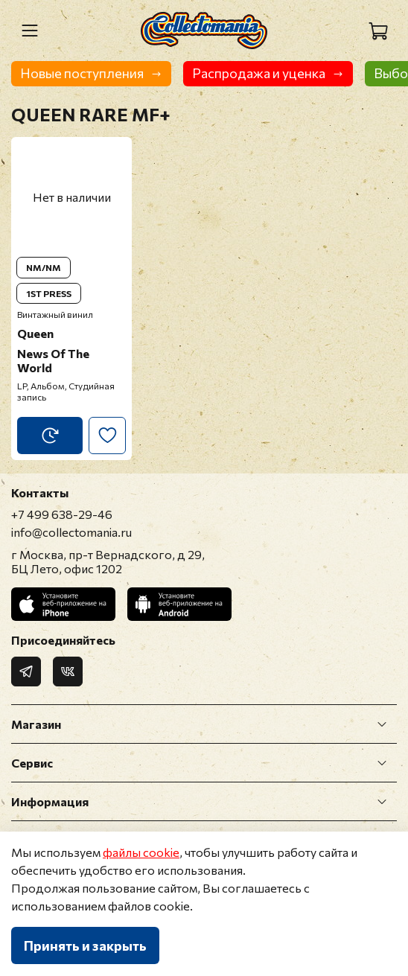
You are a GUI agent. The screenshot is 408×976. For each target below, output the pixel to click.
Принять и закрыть (85, 945)
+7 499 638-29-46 (61, 514)
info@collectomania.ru (71, 532)
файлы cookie (141, 852)
